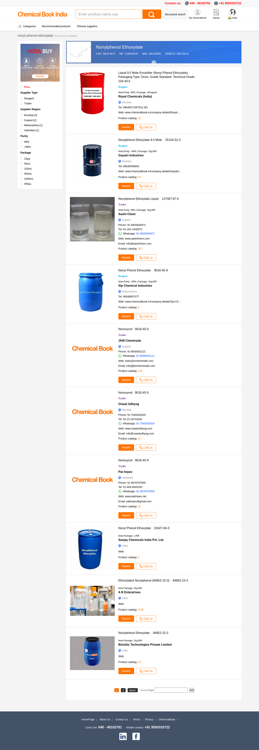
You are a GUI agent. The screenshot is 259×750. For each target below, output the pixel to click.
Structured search (175, 14)
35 (139, 506)
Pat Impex (125, 471)
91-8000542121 (145, 355)
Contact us (121, 719)
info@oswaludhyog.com (140, 433)
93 (139, 177)
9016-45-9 (109, 53)
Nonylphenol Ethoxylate (119, 47)
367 (140, 248)
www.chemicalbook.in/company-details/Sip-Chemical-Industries (161, 301)
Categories (29, 26)
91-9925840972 (145, 233)
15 (139, 118)
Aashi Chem (127, 214)
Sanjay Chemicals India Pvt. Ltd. (141, 539)
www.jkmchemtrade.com (139, 360)
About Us (105, 719)
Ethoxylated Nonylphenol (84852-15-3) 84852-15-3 (153, 580)
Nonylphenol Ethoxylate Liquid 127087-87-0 (148, 198)
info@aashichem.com (138, 243)
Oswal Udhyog (128, 404)
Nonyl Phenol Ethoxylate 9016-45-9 (143, 270)
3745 (141, 609)
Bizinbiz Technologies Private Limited (145, 644)
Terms (136, 719)
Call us (146, 127)
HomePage (88, 719)
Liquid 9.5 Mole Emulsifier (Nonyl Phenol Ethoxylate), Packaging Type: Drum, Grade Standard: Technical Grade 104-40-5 (157, 77)
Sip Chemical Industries (135, 285)
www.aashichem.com (137, 238)
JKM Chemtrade (129, 340)
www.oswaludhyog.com (138, 428)
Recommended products (56, 26)
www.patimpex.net (135, 496)
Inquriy (216, 18)
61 (139, 438)
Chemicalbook (166, 719)
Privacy (149, 719)
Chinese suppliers (87, 26)
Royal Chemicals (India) (135, 96)
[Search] (151, 14)
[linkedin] (123, 736)
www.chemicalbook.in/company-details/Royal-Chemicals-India (161, 112)
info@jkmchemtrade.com (140, 365)
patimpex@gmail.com (138, 501)
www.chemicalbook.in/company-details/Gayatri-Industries (158, 171)
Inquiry (126, 127)
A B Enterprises (129, 592)
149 (140, 370)
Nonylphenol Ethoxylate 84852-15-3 (143, 632)
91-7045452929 (145, 423)
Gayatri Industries (131, 155)
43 (139, 662)
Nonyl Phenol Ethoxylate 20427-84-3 (143, 528)
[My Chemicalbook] (197, 12)
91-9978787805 (145, 491)
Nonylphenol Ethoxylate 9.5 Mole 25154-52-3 (149, 139)
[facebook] (136, 736)
